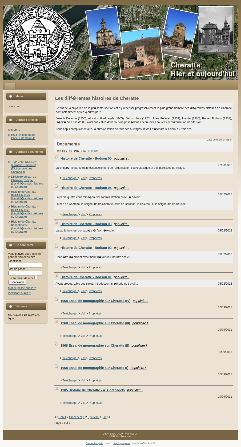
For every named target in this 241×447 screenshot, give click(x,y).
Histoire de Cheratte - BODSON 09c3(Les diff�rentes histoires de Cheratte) (27, 211)
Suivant (94, 417)
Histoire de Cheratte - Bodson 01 (94, 277)
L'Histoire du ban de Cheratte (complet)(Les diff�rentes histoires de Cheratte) (27, 181)
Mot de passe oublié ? (22, 288)
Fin (105, 417)
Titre (70, 150)
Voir (83, 178)
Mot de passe (16, 269)
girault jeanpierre (122, 443)
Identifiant (14, 261)
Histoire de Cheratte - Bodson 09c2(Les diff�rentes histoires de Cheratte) (27, 226)
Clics (83, 150)
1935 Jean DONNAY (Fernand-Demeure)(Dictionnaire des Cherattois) (24, 167)
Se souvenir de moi (20, 278)
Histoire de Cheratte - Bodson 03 (94, 224)
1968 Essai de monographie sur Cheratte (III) (104, 323)
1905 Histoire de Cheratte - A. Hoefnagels (101, 390)
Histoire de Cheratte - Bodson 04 (94, 188)
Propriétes (95, 178)
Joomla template (94, 443)
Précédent (75, 417)
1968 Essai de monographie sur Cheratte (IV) (104, 301)
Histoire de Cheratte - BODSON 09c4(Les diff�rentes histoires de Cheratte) (27, 197)
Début (62, 417)
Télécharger (70, 178)
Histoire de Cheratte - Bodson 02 (94, 248)
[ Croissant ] (93, 150)
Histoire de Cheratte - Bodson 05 (94, 158)
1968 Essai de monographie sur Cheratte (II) (103, 345)
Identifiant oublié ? (19, 293)
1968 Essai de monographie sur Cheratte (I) (103, 368)
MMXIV (15, 130)
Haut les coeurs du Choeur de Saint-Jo (23, 136)
